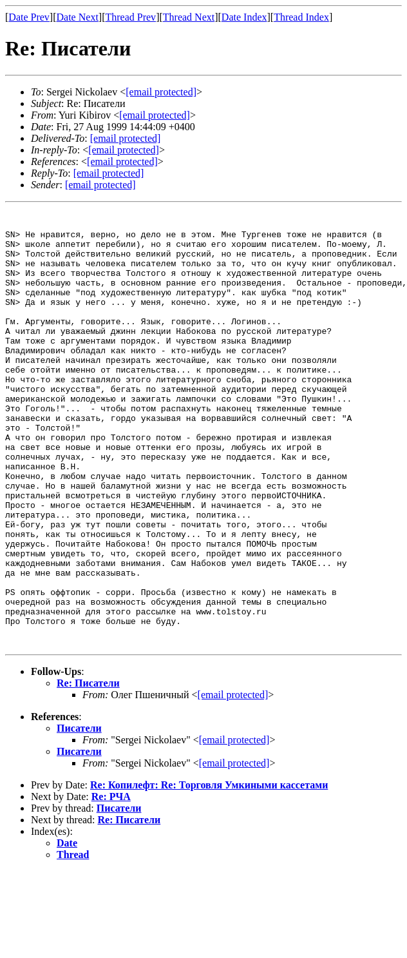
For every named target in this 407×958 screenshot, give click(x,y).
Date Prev (29, 17)
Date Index (244, 17)
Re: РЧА (111, 883)
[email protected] (125, 138)
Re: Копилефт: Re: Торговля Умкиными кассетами (209, 871)
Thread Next (188, 17)
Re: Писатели (88, 770)
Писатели (79, 815)
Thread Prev (130, 17)
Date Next (78, 17)
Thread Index (301, 17)
